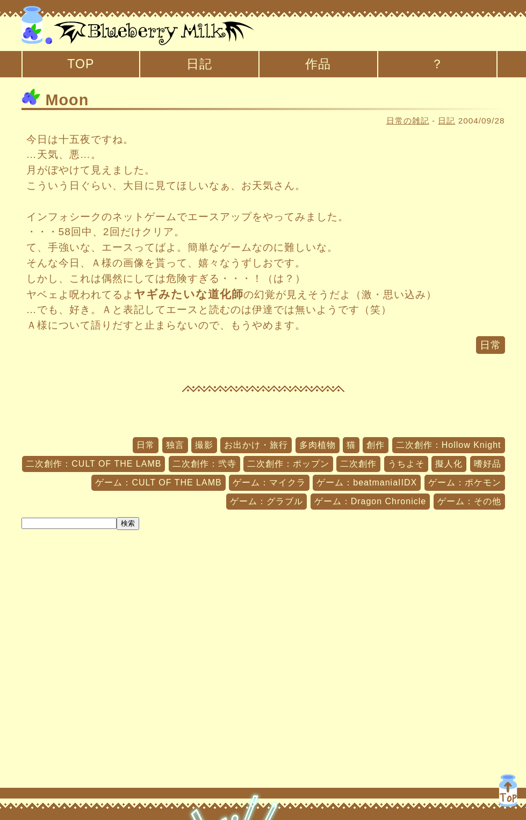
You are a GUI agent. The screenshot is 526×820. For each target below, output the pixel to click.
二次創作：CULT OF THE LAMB (93, 463)
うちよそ (406, 463)
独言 (175, 444)
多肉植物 (317, 444)
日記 (199, 64)
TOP (80, 64)
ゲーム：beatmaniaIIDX (366, 482)
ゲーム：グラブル (266, 501)
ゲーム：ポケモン (464, 482)
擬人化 (449, 463)
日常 (490, 345)
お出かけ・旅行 (256, 444)
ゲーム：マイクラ (269, 482)
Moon (55, 99)
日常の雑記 (407, 120)
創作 (375, 444)
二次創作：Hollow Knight (448, 444)
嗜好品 (487, 463)
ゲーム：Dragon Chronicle (370, 501)
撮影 (204, 444)
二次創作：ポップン (288, 463)
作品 (318, 64)
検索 (128, 523)
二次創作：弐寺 (204, 463)
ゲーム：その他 (469, 501)
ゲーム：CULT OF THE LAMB (158, 482)
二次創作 (358, 463)
